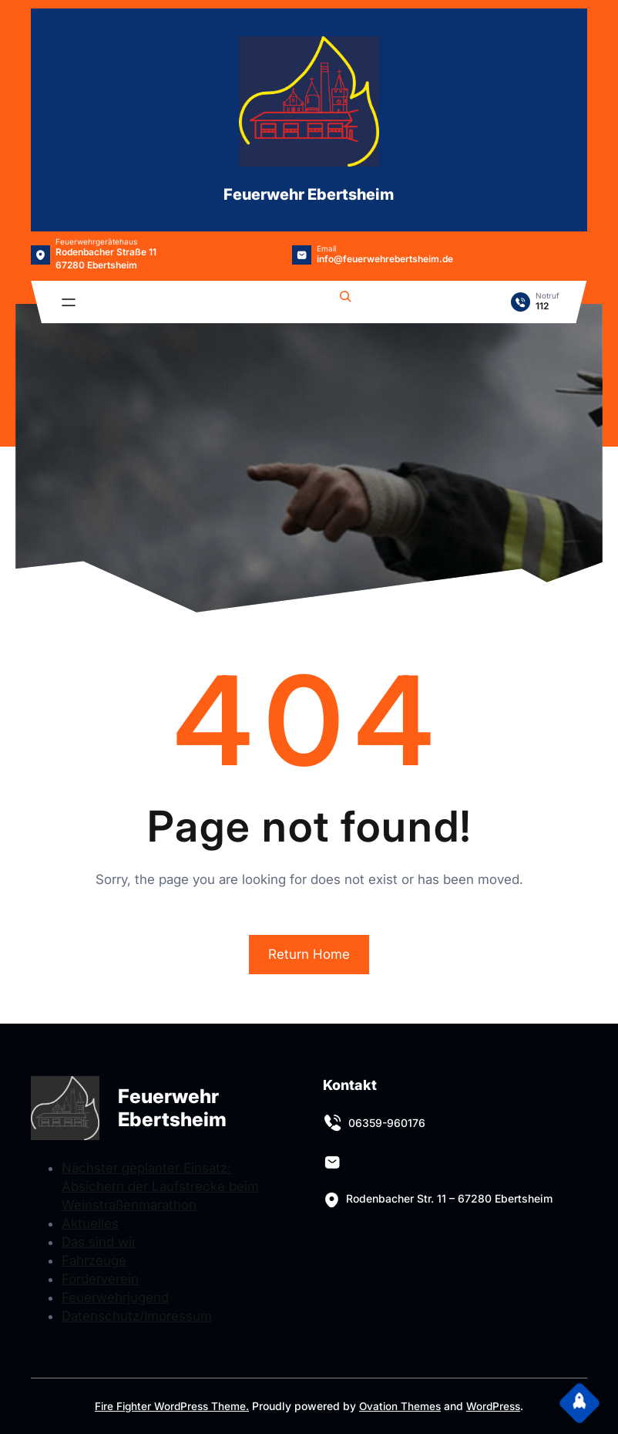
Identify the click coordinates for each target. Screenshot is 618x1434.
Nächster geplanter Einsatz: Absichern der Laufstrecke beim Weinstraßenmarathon (160, 1186)
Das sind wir (99, 1242)
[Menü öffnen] (69, 302)
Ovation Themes (401, 1405)
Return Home (309, 954)
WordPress (497, 1405)
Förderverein (100, 1279)
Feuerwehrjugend (115, 1297)
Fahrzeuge (94, 1260)
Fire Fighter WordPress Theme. (169, 1405)
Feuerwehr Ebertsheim (308, 194)
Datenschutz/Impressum (137, 1316)
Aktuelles (90, 1223)
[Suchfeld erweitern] (345, 298)
